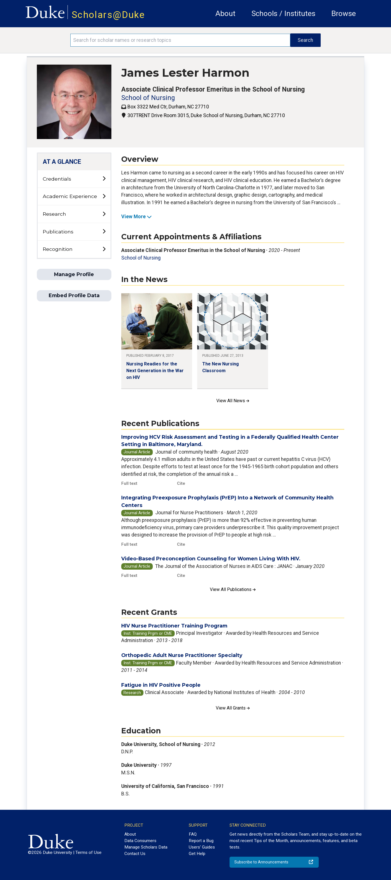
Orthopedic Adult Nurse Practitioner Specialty (181, 655)
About (225, 13)
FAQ (193, 834)
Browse (343, 13)
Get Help (197, 853)
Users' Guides (202, 847)
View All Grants (233, 708)
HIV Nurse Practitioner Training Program (174, 626)
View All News (232, 400)
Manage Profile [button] (74, 274)
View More (136, 216)
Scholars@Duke (108, 14)
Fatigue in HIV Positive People (161, 685)
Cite (181, 483)
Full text (129, 483)
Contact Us (134, 853)
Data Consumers (140, 840)
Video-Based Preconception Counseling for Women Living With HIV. (210, 558)
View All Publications (233, 589)
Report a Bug (201, 840)
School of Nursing (148, 98)
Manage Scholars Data (145, 847)
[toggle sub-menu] (103, 179)
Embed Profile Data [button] (74, 295)
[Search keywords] (180, 40)
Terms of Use (88, 852)
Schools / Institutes (283, 13)
